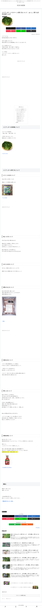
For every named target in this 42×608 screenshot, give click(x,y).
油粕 (3, 319)
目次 (19, 104)
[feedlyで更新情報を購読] (20, 523)
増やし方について (20, 117)
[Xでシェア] (5, 28)
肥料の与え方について (21, 114)
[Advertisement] (21, 62)
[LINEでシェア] (31, 28)
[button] (37, 28)
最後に (17, 120)
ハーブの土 (5, 195)
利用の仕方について (20, 115)
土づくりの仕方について (21, 109)
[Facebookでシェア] (11, 28)
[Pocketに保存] (24, 28)
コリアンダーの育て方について (21, 108)
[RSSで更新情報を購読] (22, 523)
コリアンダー (5, 151)
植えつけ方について (20, 111)
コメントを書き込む (21, 595)
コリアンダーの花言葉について (21, 106)
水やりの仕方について (21, 112)
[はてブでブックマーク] (18, 28)
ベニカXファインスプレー (7, 465)
